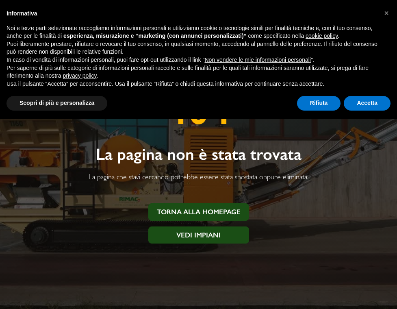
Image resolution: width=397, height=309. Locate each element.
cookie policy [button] (322, 36)
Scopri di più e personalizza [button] (57, 103)
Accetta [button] (367, 103)
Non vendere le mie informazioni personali (257, 60)
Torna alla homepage (199, 212)
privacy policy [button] (80, 75)
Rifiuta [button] (319, 103)
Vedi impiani (198, 235)
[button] (386, 13)
